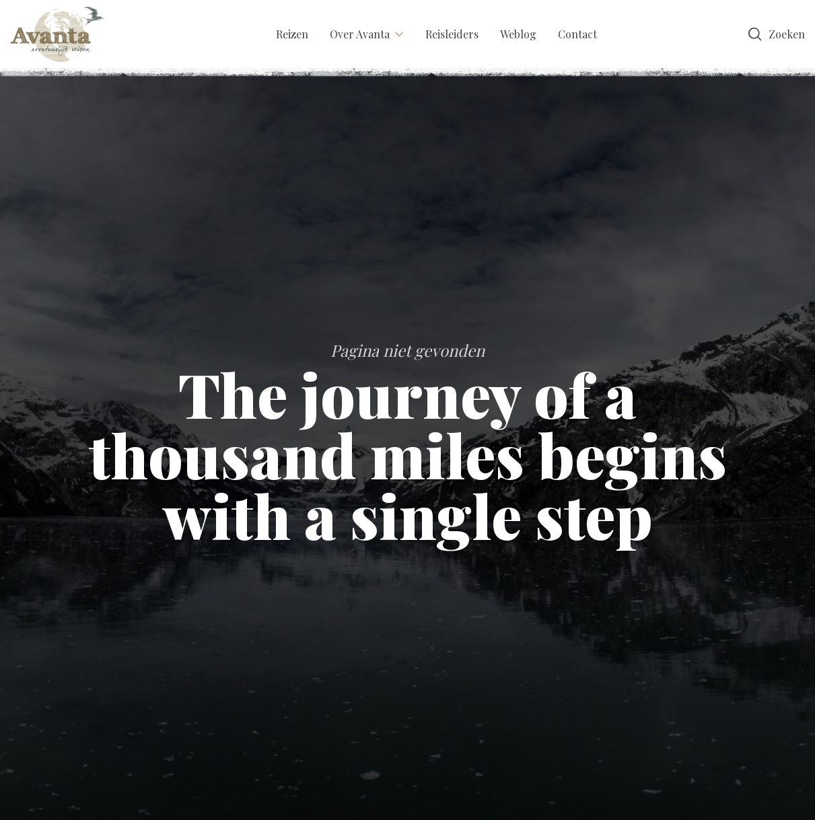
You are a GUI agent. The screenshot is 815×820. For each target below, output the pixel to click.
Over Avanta (360, 34)
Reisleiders (452, 34)
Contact (577, 34)
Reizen (292, 34)
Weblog (518, 34)
